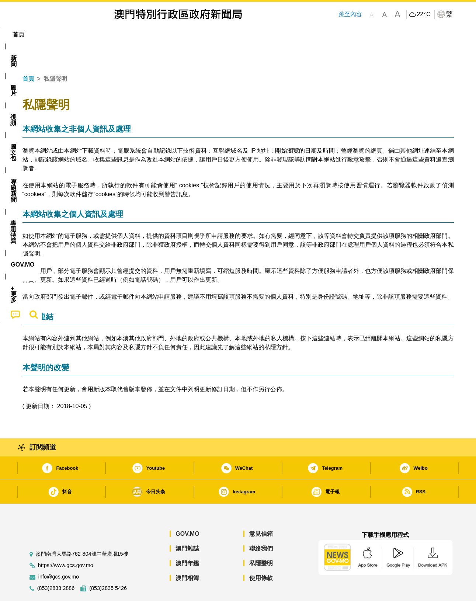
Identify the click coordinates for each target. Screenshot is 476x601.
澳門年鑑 (187, 541)
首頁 (28, 56)
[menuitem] (62, 35)
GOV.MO (187, 511)
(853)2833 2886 (56, 566)
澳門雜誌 (187, 526)
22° (423, 14)
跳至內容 (350, 14)
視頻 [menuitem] (117, 34)
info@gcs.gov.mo (58, 554)
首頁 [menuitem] (35, 34)
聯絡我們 (261, 526)
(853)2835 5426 (108, 566)
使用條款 (261, 555)
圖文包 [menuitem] (146, 34)
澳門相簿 (187, 555)
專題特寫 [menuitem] (218, 34)
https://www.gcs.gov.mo (65, 543)
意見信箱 (261, 511)
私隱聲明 (261, 541)
